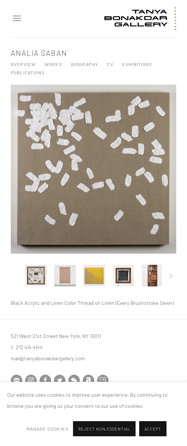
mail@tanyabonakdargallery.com (48, 358)
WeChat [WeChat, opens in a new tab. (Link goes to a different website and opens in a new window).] (74, 380)
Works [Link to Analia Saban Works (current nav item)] (53, 64)
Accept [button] (153, 433)
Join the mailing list (16, 380)
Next (171, 277)
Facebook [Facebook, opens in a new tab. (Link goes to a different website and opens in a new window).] (45, 380)
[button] (36, 275)
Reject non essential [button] (104, 433)
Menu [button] (16, 18)
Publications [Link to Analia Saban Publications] (28, 72)
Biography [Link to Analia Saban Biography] (84, 64)
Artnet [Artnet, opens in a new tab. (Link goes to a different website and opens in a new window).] (88, 380)
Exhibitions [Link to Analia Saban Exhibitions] (137, 64)
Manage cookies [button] (48, 433)
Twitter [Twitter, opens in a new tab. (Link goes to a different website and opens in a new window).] (59, 380)
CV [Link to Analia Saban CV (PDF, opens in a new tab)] (110, 64)
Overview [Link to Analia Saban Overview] (23, 64)
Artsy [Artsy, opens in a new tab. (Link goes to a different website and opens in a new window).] (103, 380)
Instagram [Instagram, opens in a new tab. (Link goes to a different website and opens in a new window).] (31, 380)
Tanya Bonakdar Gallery (140, 18)
